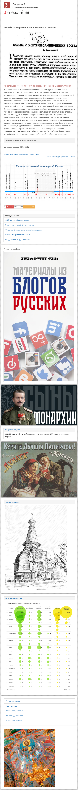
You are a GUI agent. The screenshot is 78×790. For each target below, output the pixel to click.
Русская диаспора (13, 701)
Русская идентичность (15, 716)
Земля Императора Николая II (17, 235)
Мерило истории (12, 706)
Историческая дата (12, 430)
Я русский (19, 4)
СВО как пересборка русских (17, 220)
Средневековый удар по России (18, 240)
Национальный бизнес (14, 598)
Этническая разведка (14, 711)
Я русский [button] (10, 207)
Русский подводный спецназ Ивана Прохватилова (21, 154)
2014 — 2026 (18, 207)
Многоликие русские (14, 721)
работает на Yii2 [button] (29, 207)
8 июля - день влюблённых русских (19, 225)
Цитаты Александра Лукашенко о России (60, 156)
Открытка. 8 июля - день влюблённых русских (23, 230)
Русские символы (12, 502)
